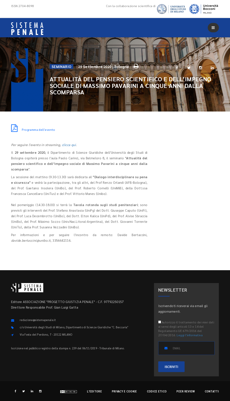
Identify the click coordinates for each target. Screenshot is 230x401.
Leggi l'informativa (190, 335)
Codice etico (157, 391)
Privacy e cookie (124, 391)
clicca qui (69, 145)
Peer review (185, 391)
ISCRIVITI (171, 367)
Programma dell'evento (33, 129)
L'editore (94, 391)
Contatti (212, 391)
